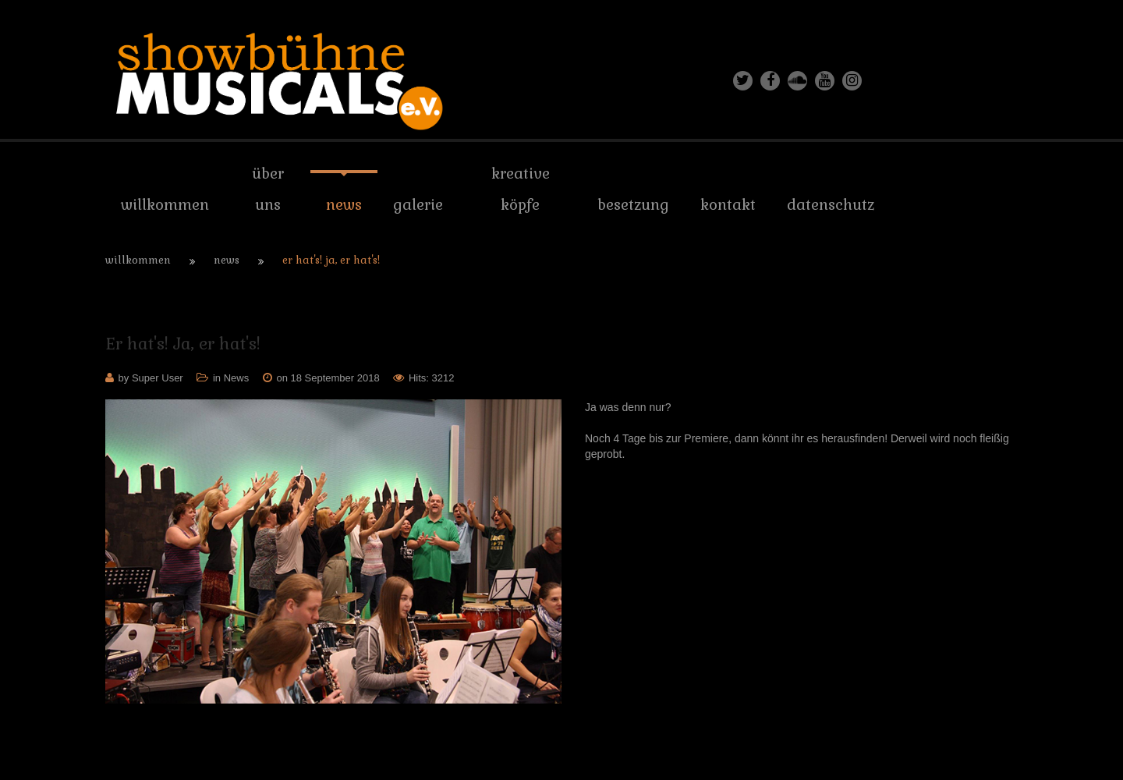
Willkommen (138, 260)
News (226, 260)
